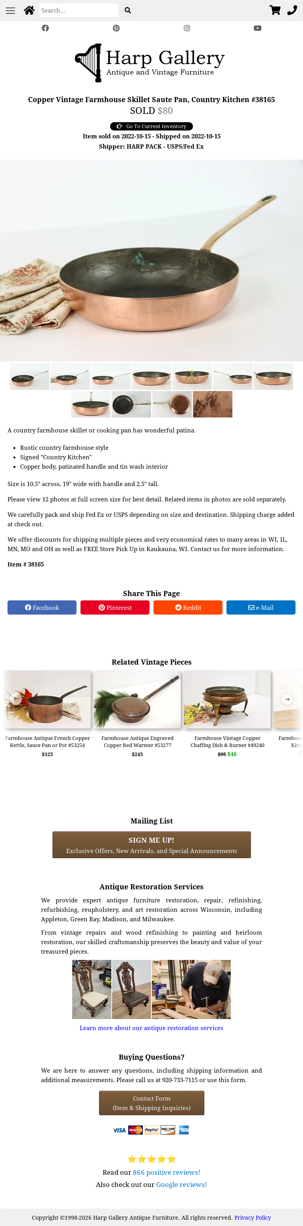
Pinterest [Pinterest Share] (115, 607)
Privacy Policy (252, 1217)
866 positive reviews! (166, 1172)
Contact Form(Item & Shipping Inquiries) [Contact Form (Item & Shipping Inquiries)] (152, 1103)
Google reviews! (181, 1184)
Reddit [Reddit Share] (188, 607)
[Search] (78, 10)
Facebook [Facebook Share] (42, 607)
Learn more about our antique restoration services (151, 1028)
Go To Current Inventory (151, 126)
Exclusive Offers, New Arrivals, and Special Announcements (151, 845)
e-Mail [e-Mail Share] (261, 607)
